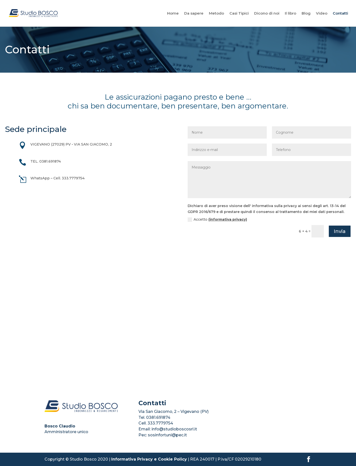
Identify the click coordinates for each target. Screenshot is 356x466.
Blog (306, 14)
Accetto (217, 219)
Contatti (340, 14)
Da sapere (193, 14)
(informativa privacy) (227, 219)
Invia (340, 231)
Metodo (216, 14)
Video (321, 14)
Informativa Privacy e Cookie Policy (149, 459)
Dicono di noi (266, 14)
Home (173, 14)
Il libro (290, 14)
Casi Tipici (239, 14)
